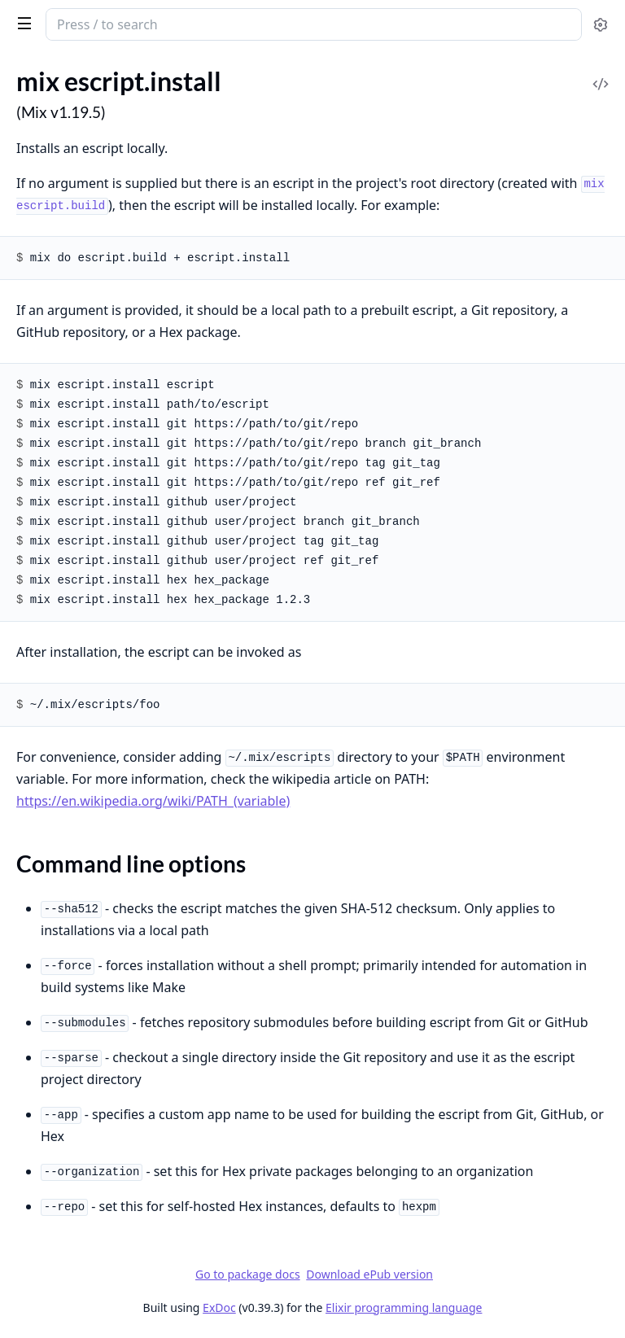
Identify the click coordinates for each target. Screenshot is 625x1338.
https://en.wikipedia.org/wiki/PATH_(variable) (153, 801)
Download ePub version (369, 1274)
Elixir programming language (404, 1307)
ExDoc (219, 1307)
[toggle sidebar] (21, 23)
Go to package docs (247, 1274)
